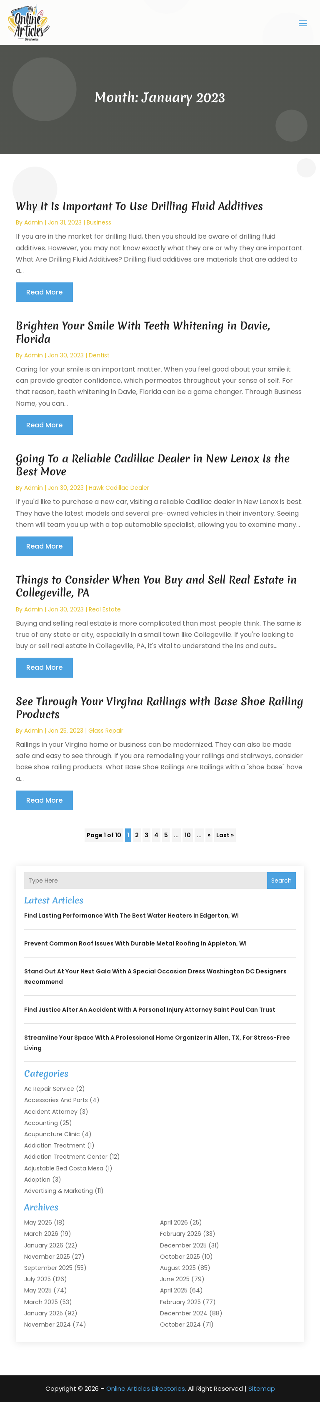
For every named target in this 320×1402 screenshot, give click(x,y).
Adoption (37, 1179)
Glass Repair (105, 730)
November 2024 (47, 1324)
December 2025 (183, 1245)
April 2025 (174, 1290)
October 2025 (180, 1256)
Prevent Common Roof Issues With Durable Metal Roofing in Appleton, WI (135, 943)
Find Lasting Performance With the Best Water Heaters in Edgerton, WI (131, 915)
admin (33, 222)
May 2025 (38, 1290)
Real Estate (105, 609)
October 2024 (180, 1324)
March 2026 (41, 1234)
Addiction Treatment (54, 1145)
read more (44, 292)
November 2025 (47, 1256)
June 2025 (175, 1279)
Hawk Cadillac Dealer (119, 488)
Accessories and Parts (56, 1100)
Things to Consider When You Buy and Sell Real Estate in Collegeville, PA (156, 586)
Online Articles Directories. (146, 1388)
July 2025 (37, 1279)
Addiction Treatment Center (66, 1157)
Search (281, 880)
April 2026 (174, 1222)
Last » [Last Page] (225, 835)
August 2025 (178, 1268)
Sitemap (261, 1388)
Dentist (99, 355)
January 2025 (43, 1313)
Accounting (41, 1123)
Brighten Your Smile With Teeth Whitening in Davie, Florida (143, 332)
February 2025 (180, 1302)
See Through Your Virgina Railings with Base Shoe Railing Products (159, 707)
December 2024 (184, 1313)
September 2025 (48, 1268)
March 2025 (41, 1302)
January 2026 (43, 1245)
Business (99, 222)
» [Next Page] (209, 835)
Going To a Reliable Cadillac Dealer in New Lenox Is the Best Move (153, 465)
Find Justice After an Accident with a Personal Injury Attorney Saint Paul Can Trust (149, 1009)
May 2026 (38, 1222)
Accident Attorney (51, 1112)
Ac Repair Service (49, 1089)
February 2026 (180, 1234)
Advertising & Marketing (58, 1191)
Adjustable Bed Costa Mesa (63, 1168)
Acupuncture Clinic (52, 1134)
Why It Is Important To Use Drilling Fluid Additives (139, 206)
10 (188, 835)
